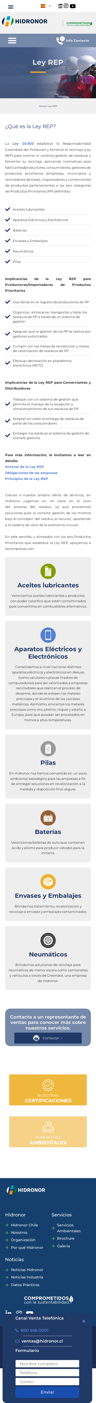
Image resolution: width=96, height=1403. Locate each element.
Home (42, 106)
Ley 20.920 (23, 143)
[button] (11, 6)
